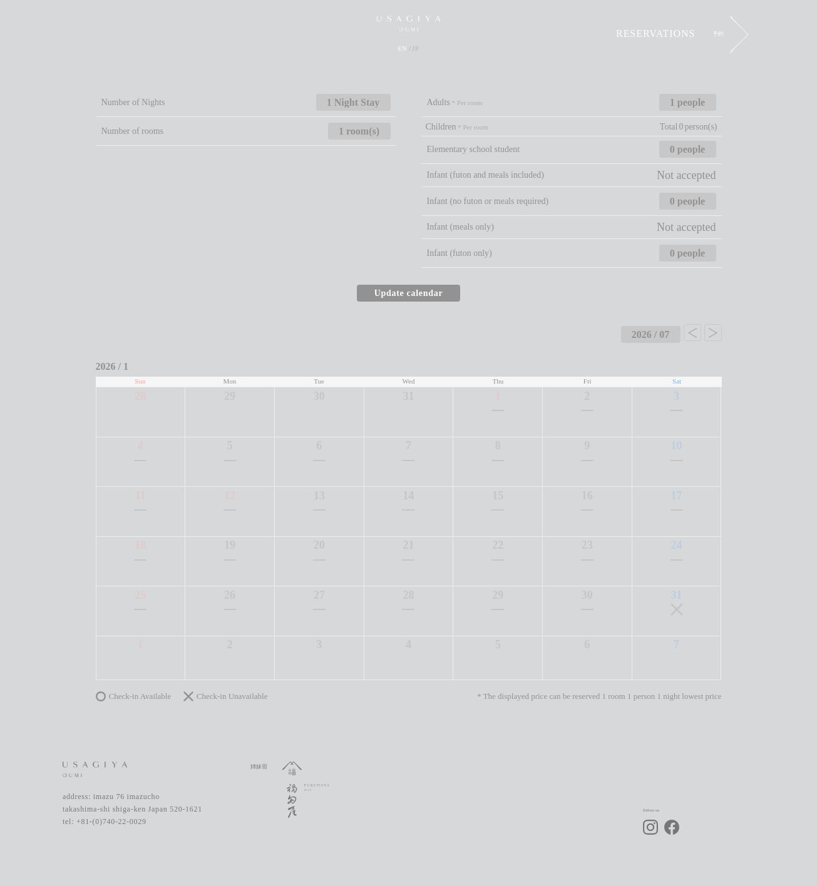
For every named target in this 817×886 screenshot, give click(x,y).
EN (402, 48)
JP (415, 48)
